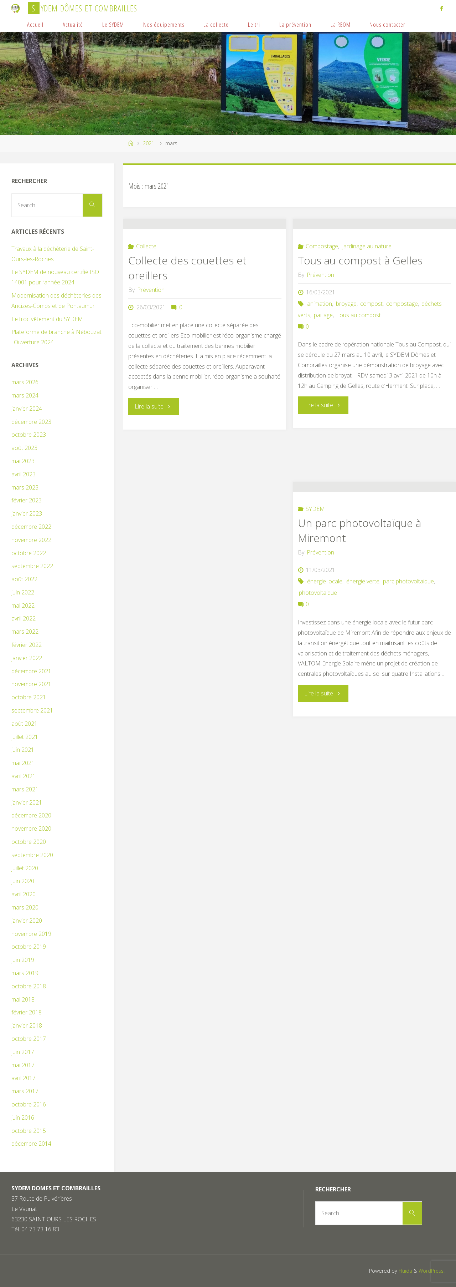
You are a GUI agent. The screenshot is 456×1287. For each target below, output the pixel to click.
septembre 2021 (32, 710)
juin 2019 (22, 960)
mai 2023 (23, 461)
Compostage (322, 291)
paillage (323, 360)
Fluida (403, 1270)
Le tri (254, 24)
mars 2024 (24, 395)
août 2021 (24, 724)
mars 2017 (24, 1091)
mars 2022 (24, 631)
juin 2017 (22, 1052)
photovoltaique (318, 638)
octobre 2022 (28, 553)
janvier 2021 (26, 802)
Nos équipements (164, 24)
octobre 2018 (28, 986)
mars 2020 (24, 907)
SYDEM (315, 554)
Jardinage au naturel (367, 291)
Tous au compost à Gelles (360, 305)
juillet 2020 (24, 868)
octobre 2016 (28, 1104)
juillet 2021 (24, 737)
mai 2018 (23, 999)
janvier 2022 (26, 658)
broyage (346, 349)
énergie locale (324, 626)
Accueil (35, 24)
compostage (402, 349)
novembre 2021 (31, 684)
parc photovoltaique (408, 626)
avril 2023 (23, 474)
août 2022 (24, 579)
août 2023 (24, 448)
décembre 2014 (31, 1143)
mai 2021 (23, 763)
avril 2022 (23, 618)
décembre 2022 (31, 527)
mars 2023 (24, 487)
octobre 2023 (28, 435)
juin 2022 (22, 592)
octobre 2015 (28, 1131)
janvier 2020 (26, 920)
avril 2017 (23, 1078)
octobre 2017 (28, 1039)
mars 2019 (24, 973)
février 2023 (26, 500)
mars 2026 (24, 382)
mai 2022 (23, 605)
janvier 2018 (26, 1025)
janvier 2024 (26, 408)
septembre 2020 (32, 855)
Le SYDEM (113, 24)
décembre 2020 (31, 815)
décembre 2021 (31, 671)
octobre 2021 (28, 697)
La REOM (341, 24)
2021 (148, 143)
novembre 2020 (31, 828)
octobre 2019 (28, 947)
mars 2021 (24, 789)
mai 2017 (23, 1065)
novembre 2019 (31, 934)
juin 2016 (22, 1117)
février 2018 (26, 1012)
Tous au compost (358, 360)
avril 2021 (23, 776)
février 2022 (26, 645)
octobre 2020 (28, 842)
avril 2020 (23, 894)
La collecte (216, 24)
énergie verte (362, 626)
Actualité (73, 24)
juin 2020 (22, 881)
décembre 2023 (31, 422)
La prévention (295, 24)
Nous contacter (387, 24)
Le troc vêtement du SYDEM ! (48, 319)
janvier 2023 (26, 513)
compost (371, 349)
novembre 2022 (31, 540)
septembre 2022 (32, 566)
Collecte (146, 291)
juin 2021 (22, 750)
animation (319, 349)
